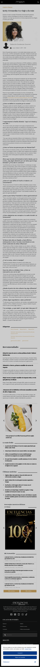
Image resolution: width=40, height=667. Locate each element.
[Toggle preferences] (6, 662)
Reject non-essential (20, 657)
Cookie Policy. (28, 649)
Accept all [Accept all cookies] (20, 653)
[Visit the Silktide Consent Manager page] (35, 662)
